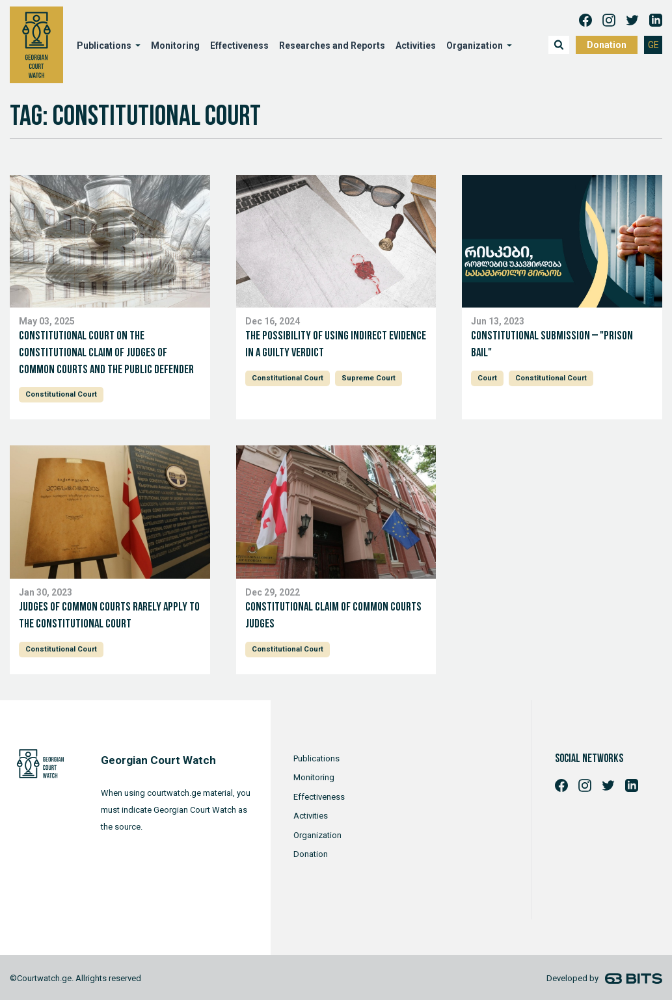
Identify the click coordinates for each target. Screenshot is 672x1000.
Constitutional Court (61, 394)
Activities (416, 45)
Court (487, 378)
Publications (104, 45)
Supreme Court (369, 378)
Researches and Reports (332, 45)
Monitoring (175, 45)
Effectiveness (239, 45)
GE (653, 45)
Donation (606, 45)
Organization (474, 45)
